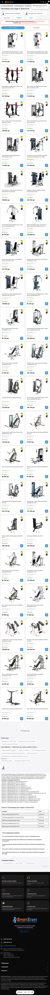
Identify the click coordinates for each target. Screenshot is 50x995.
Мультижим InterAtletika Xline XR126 (35, 535)
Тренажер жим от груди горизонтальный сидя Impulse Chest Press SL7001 (12, 87)
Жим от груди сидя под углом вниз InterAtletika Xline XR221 (12, 606)
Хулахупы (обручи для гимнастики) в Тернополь (13, 753)
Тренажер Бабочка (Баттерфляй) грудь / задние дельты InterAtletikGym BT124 (37, 294)
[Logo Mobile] (9, 2)
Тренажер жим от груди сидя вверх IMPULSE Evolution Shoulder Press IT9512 (11, 294)
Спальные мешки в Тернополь (39, 750)
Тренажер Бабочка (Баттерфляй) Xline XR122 (11, 397)
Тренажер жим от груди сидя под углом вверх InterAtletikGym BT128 (37, 502)
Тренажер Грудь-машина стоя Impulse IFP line (12, 708)
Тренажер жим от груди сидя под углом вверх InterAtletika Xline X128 (37, 364)
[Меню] (2, 2)
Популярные (37, 27)
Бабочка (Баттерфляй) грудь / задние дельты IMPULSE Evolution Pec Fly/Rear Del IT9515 (37, 225)
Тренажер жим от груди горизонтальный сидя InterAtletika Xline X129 (12, 433)
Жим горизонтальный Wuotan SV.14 (10, 826)
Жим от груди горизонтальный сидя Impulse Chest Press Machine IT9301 (37, 87)
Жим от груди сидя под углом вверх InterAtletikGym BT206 (10, 675)
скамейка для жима (30, 863)
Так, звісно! (38, 7)
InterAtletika (18, 17)
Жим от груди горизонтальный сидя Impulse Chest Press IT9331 (37, 121)
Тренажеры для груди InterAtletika (10, 744)
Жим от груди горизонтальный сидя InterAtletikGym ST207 (35, 606)
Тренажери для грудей (6, 760)
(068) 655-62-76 (33, 22)
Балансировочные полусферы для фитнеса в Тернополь (15, 756)
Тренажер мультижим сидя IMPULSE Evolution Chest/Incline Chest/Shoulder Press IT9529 (37, 156)
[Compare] (11, 48)
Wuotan (31, 17)
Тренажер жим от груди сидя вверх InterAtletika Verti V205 (37, 640)
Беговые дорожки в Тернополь (9, 750)
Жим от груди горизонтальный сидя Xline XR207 (12, 466)
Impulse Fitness (6, 17)
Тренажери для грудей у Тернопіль (22, 760)
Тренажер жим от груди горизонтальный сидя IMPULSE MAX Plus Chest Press (12, 191)
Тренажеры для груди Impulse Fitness (27, 741)
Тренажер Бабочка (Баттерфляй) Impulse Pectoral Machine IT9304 (11, 156)
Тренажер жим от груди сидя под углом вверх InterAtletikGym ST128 (37, 260)
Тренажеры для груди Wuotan (9, 741)
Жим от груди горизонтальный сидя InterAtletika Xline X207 (10, 571)
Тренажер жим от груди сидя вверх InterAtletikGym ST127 (34, 571)
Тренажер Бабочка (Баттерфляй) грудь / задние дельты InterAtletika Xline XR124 (37, 398)
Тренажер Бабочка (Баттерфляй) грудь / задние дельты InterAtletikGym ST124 (12, 225)
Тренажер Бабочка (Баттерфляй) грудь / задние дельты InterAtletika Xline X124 (37, 329)
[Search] (41, 2)
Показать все (44, 866)
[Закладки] (28, 992)
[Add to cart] (21, 61)
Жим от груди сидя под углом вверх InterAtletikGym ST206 (10, 364)
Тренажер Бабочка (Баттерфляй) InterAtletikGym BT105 (12, 536)
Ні (43, 7)
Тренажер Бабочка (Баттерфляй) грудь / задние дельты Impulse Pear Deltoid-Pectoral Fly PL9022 (37, 52)
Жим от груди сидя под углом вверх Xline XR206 (37, 708)
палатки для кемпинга (8, 863)
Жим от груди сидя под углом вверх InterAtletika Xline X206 (37, 433)
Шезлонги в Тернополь (32, 753)
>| (28, 725)
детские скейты (19, 863)
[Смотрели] (25, 992)
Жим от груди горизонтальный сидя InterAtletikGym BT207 (35, 675)
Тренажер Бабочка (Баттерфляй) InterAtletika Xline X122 (11, 502)
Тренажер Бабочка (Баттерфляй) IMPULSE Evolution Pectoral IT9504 (36, 191)
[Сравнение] (32, 992)
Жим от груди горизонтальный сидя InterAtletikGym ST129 (10, 329)
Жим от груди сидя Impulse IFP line (10, 814)
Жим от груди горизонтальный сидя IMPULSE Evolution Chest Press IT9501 (12, 260)
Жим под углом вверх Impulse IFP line (11, 820)
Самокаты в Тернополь (24, 750)
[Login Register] (46, 2)
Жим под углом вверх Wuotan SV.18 (10, 823)
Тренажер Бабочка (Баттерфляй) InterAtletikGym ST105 (37, 467)
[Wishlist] (14, 48)
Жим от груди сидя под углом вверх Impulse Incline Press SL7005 (11, 121)
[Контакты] (43, 2)
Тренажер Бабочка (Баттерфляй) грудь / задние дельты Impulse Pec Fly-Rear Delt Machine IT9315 (12, 52)
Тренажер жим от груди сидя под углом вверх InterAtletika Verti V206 (12, 640)
